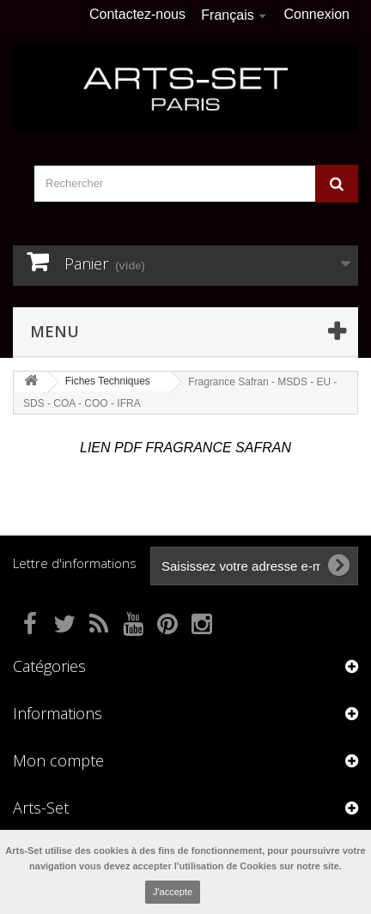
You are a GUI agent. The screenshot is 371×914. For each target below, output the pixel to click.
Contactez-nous (137, 14)
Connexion (317, 14)
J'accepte (172, 892)
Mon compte (58, 760)
